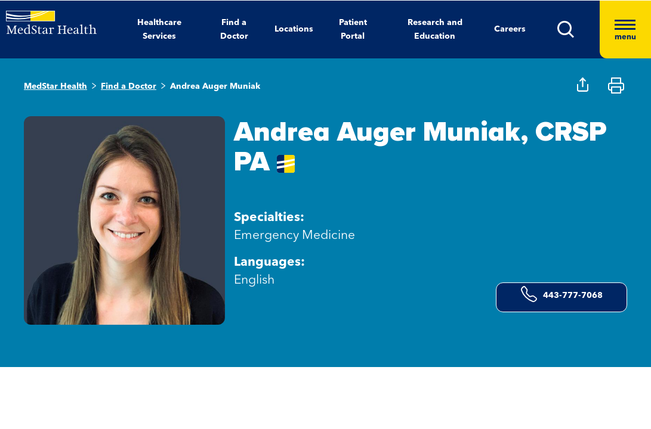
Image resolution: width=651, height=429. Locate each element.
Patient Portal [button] (353, 29)
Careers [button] (510, 29)
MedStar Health (55, 86)
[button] (578, 29)
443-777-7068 (562, 294)
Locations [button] (293, 29)
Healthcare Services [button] (159, 29)
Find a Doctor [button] (234, 29)
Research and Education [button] (435, 29)
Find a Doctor (128, 86)
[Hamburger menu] (625, 29)
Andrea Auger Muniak (215, 86)
